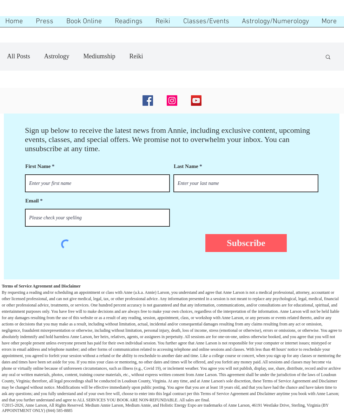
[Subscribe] (246, 243)
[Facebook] (148, 100)
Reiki (136, 56)
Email (32, 200)
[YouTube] (196, 100)
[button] (328, 57)
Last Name (186, 166)
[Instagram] (172, 100)
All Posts (18, 56)
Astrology (57, 56)
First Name (38, 166)
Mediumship (99, 56)
